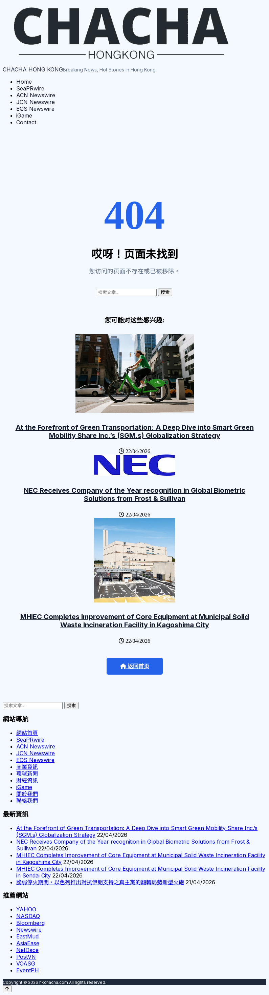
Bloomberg (30, 922)
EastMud (27, 936)
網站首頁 (27, 732)
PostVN (26, 956)
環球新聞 (27, 773)
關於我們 (27, 793)
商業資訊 (27, 766)
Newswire (29, 929)
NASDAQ (28, 916)
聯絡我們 (27, 800)
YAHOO (26, 909)
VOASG (25, 963)
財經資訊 (27, 780)
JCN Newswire (35, 102)
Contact (26, 122)
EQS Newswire (35, 108)
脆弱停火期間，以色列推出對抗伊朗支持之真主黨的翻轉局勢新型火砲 (100, 882)
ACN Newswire (35, 95)
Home (24, 81)
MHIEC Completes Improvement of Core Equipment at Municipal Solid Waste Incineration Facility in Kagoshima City (134, 621)
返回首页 (134, 666)
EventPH (27, 970)
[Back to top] (7, 988)
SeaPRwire (30, 88)
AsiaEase (27, 943)
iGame (24, 115)
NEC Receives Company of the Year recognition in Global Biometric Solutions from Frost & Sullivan (134, 494)
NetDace (27, 950)
